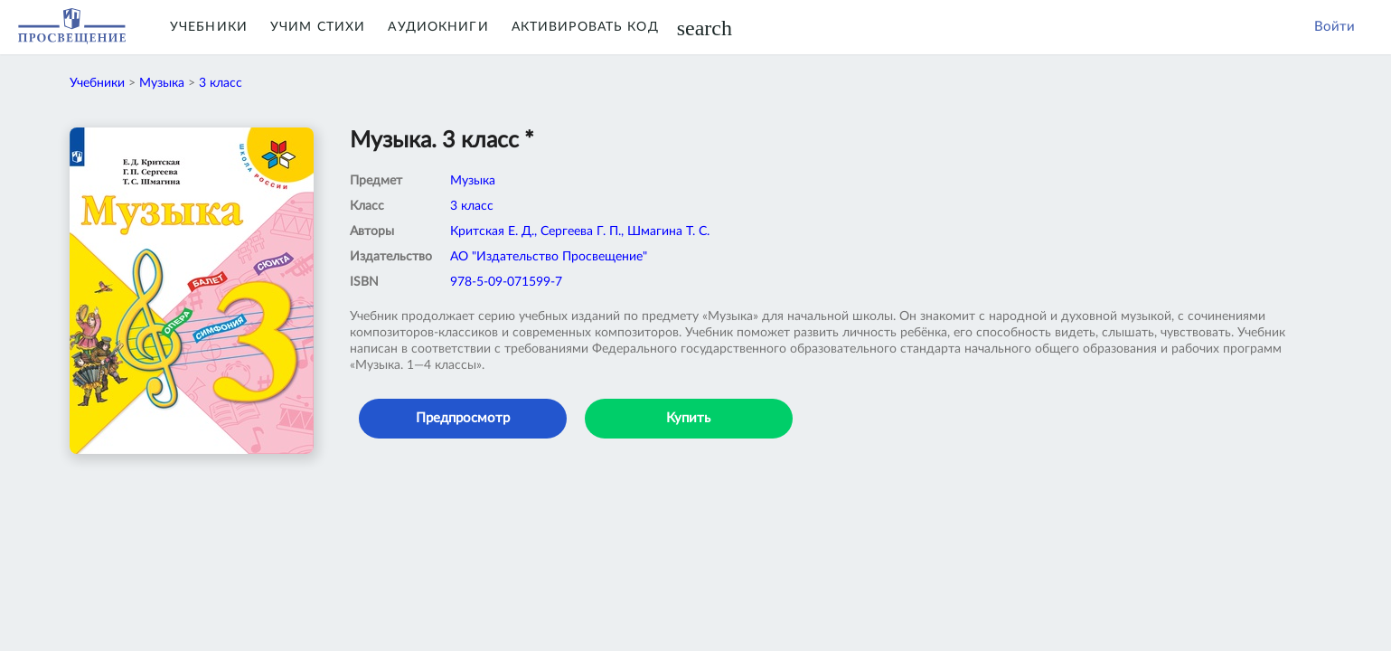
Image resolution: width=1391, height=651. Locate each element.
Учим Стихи (317, 27)
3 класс (220, 83)
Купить (688, 418)
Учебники (209, 27)
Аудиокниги (438, 27)
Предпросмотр (463, 418)
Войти (1334, 26)
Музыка (161, 83)
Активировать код (585, 27)
